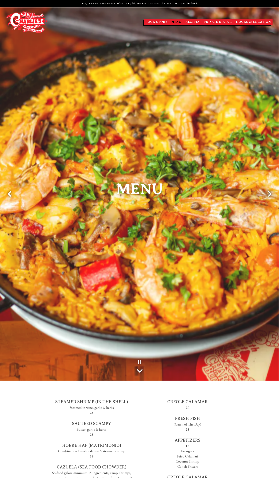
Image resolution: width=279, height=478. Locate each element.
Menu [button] (176, 22)
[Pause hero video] (139, 328)
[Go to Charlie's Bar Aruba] (127, 3)
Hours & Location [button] (253, 22)
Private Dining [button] (218, 22)
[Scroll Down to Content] (139, 336)
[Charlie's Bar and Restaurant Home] (27, 21)
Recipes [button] (192, 22)
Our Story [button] (157, 22)
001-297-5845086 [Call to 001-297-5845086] (186, 3)
